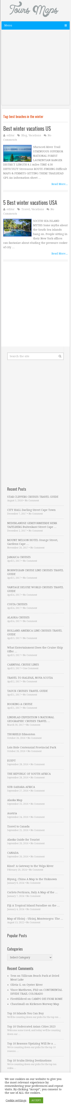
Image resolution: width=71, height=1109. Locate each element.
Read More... (59, 184)
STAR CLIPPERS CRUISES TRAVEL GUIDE (32, 496)
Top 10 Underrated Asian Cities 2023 (31, 1026)
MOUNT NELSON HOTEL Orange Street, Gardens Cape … (32, 542)
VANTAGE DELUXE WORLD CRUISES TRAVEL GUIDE (35, 589)
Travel (25, 209)
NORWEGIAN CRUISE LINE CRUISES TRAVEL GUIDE (35, 572)
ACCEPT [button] (36, 1100)
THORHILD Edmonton (21, 734)
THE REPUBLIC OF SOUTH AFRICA (29, 773)
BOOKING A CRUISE (19, 704)
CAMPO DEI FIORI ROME (47, 998)
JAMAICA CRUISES (19, 557)
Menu (8, 25)
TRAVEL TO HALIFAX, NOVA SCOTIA (30, 677)
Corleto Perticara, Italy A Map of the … (32, 892)
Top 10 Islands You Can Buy (25, 1013)
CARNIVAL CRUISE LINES (23, 664)
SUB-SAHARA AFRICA (21, 786)
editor (11, 135)
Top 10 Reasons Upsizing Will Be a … (31, 1043)
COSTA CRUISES (17, 604)
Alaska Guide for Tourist (23, 839)
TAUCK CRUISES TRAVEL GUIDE (27, 690)
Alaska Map (14, 800)
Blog (24, 135)
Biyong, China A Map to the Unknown (32, 879)
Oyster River (35, 984)
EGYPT (11, 760)
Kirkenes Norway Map (44, 1004)
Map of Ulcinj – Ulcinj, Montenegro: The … (35, 918)
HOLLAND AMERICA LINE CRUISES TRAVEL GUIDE (34, 632)
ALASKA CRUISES (18, 617)
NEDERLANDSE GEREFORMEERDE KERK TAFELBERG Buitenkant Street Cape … (32, 525)
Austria (12, 813)
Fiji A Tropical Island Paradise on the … (33, 905)
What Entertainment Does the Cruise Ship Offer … (35, 649)
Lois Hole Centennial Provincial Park (31, 747)
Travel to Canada (18, 826)
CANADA (13, 852)
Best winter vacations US (27, 128)
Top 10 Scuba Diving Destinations (29, 1060)
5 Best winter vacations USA (30, 202)
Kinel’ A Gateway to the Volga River (30, 865)
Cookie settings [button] (16, 1100)
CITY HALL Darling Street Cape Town (31, 509)
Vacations (35, 135)
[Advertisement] (35, 69)
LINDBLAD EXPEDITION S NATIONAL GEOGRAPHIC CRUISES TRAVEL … (30, 719)
